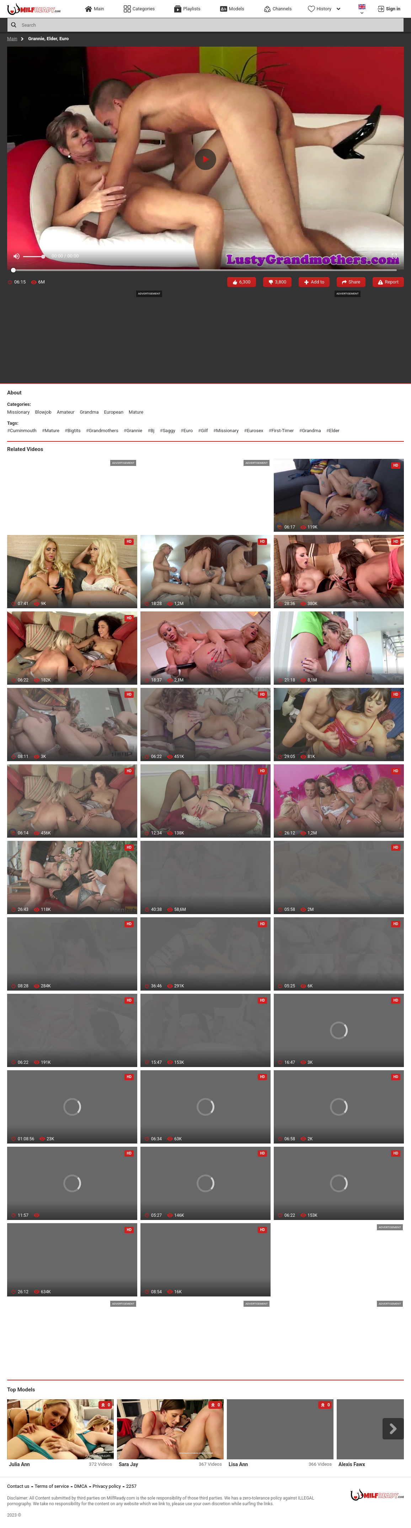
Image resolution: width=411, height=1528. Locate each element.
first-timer (283, 430)
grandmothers (103, 430)
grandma (89, 412)
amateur (66, 412)
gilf (204, 430)
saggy (168, 430)
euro (188, 430)
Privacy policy (107, 1486)
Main (12, 38)
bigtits (74, 430)
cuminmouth (23, 430)
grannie (135, 430)
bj (152, 430)
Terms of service (52, 1486)
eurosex (255, 430)
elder (334, 430)
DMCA (80, 1486)
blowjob (43, 412)
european (113, 412)
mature (136, 412)
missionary (18, 412)
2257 (131, 1486)
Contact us (18, 1486)
